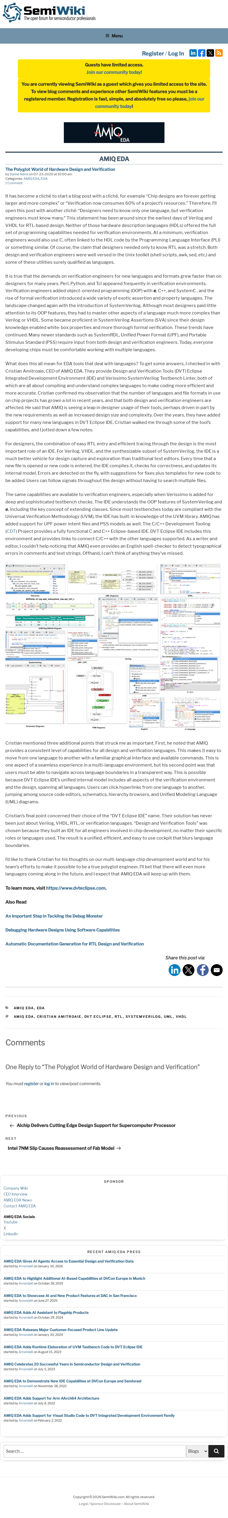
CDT (11, 531)
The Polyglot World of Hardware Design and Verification (60, 169)
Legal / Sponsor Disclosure (100, 1504)
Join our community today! (114, 72)
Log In (176, 53)
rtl (119, 1017)
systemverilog (143, 1017)
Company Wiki (16, 1188)
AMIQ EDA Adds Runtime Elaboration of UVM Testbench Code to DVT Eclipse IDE (73, 1347)
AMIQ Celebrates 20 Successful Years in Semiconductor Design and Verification (72, 1364)
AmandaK (26, 1266)
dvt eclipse (98, 1017)
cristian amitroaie (59, 1017)
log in (49, 1083)
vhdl (181, 1017)
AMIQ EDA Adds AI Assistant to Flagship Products (46, 1312)
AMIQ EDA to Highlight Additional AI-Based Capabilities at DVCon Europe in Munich (74, 1278)
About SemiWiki (136, 1504)
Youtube (11, 1222)
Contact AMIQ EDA (20, 1206)
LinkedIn (11, 1234)
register (31, 1083)
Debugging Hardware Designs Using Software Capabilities (62, 929)
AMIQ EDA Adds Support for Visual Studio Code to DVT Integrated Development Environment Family (89, 1415)
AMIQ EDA (31, 179)
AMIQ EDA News (18, 1200)
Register (153, 53)
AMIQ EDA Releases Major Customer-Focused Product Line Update (61, 1330)
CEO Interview (16, 1194)
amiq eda (24, 1017)
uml (168, 1017)
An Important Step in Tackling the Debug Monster (54, 915)
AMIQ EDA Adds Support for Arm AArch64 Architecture (51, 1398)
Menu (114, 35)
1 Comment (14, 183)
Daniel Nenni (19, 174)
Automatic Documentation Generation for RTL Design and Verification (74, 943)
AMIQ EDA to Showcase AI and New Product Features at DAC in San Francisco (70, 1295)
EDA (44, 179)
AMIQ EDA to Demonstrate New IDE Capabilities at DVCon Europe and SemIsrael (72, 1381)
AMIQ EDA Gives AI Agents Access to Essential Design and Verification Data (69, 1261)
